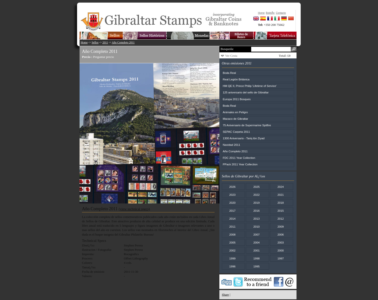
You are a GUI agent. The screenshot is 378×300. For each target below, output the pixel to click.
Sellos (95, 42)
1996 (232, 266)
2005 (232, 242)
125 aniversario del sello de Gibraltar (246, 92)
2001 (256, 250)
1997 (280, 258)
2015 (280, 210)
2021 (280, 194)
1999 (232, 258)
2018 (280, 202)
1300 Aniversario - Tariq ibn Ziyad (243, 138)
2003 (280, 242)
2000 (280, 250)
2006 (280, 234)
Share (225, 294)
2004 (256, 242)
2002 (232, 250)
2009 (280, 226)
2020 (232, 202)
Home (84, 42)
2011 (105, 42)
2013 (256, 218)
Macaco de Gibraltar (235, 118)
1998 (256, 258)
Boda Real (229, 72)
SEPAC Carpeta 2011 (236, 131)
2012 (280, 218)
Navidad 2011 (231, 144)
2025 (256, 186)
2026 (232, 186)
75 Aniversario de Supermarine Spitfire (247, 125)
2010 (256, 226)
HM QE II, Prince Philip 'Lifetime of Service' (250, 85)
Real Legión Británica (236, 79)
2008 (232, 234)
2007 (256, 234)
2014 (232, 218)
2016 (256, 210)
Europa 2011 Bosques (237, 99)
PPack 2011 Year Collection (240, 164)
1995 (256, 266)
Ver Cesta (231, 55)
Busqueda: (227, 49)
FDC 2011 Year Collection (239, 157)
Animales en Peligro (235, 112)
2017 (232, 210)
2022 (256, 194)
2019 (256, 202)
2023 (232, 194)
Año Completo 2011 (123, 42)
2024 (280, 186)
